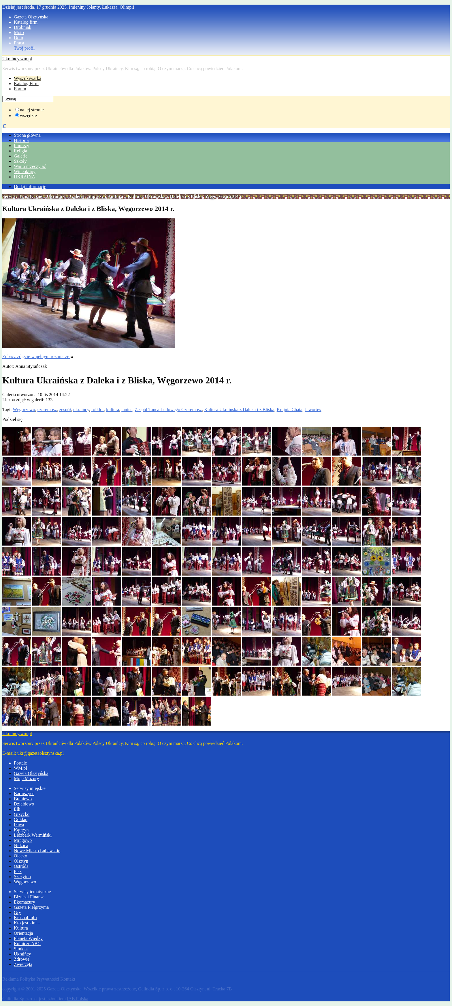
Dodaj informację (30, 186)
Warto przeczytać (30, 166)
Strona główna (27, 135)
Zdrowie (21, 959)
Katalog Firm (26, 83)
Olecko (20, 855)
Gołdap (20, 819)
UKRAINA (24, 176)
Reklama (10, 979)
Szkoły (20, 161)
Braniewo (23, 798)
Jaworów (313, 409)
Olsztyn (21, 861)
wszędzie (28, 115)
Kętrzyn (21, 829)
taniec (126, 409)
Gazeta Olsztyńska (31, 16)
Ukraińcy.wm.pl (17, 58)
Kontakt (67, 979)
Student (21, 948)
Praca (19, 42)
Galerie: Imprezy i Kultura (96, 196)
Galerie (20, 155)
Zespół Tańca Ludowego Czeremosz (168, 409)
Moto (19, 32)
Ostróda (21, 866)
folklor (97, 409)
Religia (20, 150)
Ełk (17, 809)
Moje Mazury (26, 778)
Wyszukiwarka (27, 78)
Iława (19, 824)
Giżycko (21, 814)
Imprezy (21, 145)
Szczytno (22, 876)
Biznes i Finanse (29, 896)
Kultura (21, 928)
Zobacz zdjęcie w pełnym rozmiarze (38, 356)
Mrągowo (23, 840)
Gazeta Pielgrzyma (31, 907)
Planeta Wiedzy (28, 938)
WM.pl (20, 768)
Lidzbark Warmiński (33, 835)
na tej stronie (32, 109)
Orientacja (23, 933)
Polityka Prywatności (39, 979)
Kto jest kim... (27, 922)
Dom (18, 37)
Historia (21, 140)
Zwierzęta (23, 964)
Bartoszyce (24, 793)
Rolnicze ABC (27, 943)
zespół (65, 409)
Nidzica (21, 845)
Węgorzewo (24, 409)
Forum (20, 88)
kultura (112, 409)
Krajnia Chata (289, 409)
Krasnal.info (25, 917)
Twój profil (24, 48)
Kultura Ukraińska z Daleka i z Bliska (239, 409)
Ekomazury (24, 902)
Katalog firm (25, 22)
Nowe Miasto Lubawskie (37, 850)
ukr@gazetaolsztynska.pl (40, 753)
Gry (17, 912)
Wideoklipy (24, 171)
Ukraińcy (56, 196)
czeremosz (47, 409)
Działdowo (24, 803)
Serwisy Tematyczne (22, 196)
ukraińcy (81, 409)
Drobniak (22, 27)
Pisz (18, 871)
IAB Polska (77, 998)
